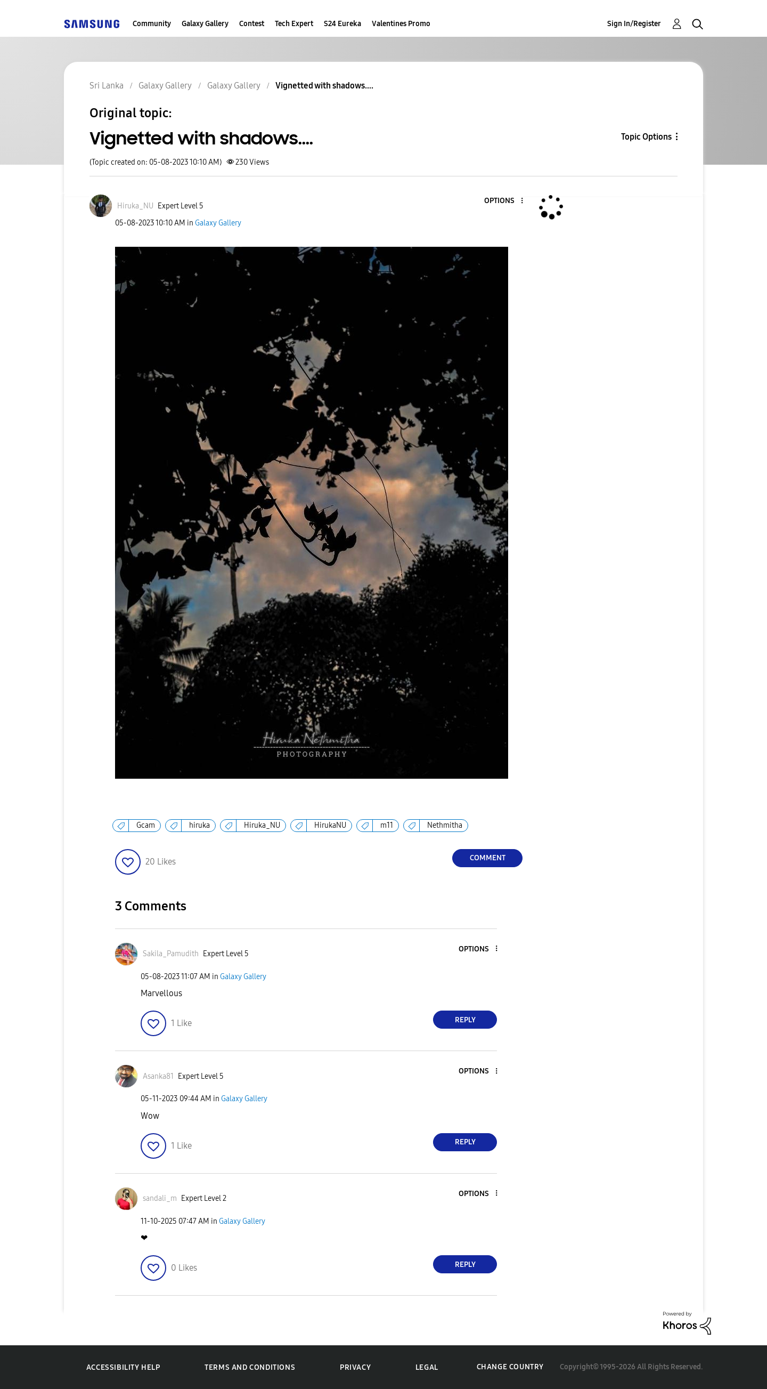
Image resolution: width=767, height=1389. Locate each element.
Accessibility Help (123, 1367)
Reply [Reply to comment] (465, 1019)
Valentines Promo (401, 23)
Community (152, 23)
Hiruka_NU (262, 825)
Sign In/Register (634, 23)
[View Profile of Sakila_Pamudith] (171, 953)
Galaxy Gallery (205, 23)
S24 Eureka (342, 23)
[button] (504, 201)
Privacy (355, 1367)
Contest (251, 23)
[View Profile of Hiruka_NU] (135, 206)
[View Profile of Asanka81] (158, 1076)
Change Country (510, 1366)
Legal (426, 1367)
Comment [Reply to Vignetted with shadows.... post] (487, 857)
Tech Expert (294, 23)
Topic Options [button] (646, 137)
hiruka (199, 825)
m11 (386, 825)
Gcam (145, 825)
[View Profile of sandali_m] (160, 1198)
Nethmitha (444, 825)
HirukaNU (330, 825)
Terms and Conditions (250, 1367)
